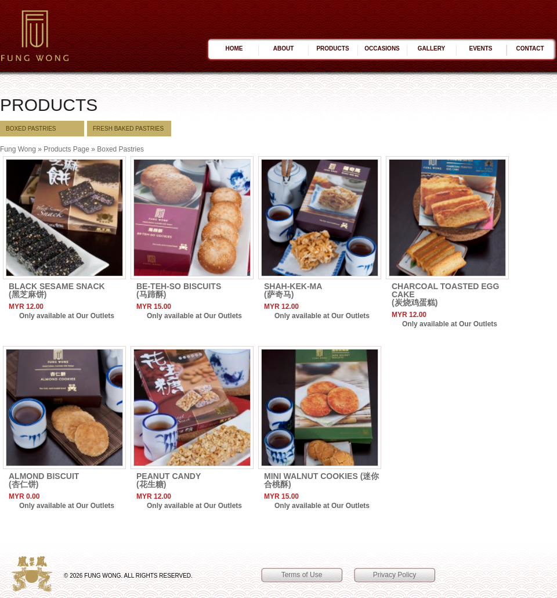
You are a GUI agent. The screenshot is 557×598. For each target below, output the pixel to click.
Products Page (66, 149)
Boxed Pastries (31, 128)
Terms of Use (302, 575)
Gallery (431, 48)
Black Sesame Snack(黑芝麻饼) (57, 290)
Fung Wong (18, 149)
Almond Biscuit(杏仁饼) (44, 480)
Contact (530, 48)
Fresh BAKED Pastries (128, 128)
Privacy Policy (395, 575)
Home (234, 48)
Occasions (382, 48)
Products (332, 48)
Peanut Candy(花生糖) (168, 480)
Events (480, 48)
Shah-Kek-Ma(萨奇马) (293, 290)
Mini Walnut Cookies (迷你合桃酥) (321, 480)
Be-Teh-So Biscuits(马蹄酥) (178, 290)
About (283, 48)
